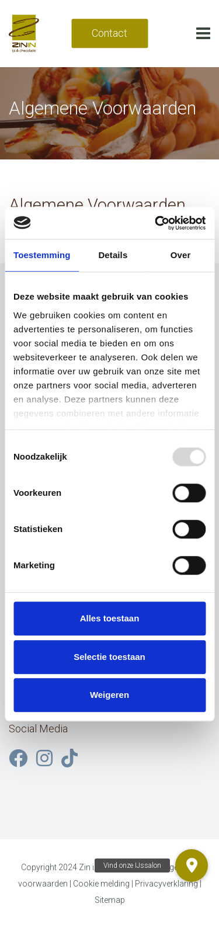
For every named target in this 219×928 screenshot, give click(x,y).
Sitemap (110, 900)
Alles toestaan (110, 618)
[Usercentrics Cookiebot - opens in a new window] (156, 223)
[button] (191, 865)
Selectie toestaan (109, 657)
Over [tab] (181, 255)
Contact (109, 33)
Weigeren (109, 695)
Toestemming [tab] (42, 255)
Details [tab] (112, 255)
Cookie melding (101, 883)
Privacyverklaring (166, 883)
